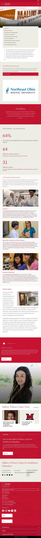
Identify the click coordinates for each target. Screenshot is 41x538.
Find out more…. (7, 74)
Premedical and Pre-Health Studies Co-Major (14, 210)
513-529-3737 (17, 470)
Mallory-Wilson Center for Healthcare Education (13, 7)
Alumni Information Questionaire (10, 42)
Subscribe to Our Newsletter (9, 34)
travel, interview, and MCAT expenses (26, 244)
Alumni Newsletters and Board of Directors (12, 40)
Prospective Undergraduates (32, 470)
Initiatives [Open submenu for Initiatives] (5, 527)
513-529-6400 (10, 504)
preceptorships (6, 243)
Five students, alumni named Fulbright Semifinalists (27, 423)
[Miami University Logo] (6, 4)
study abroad (30, 243)
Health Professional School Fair (20, 279)
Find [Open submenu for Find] (3, 531)
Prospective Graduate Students (31, 473)
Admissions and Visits (8, 30)
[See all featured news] (36, 407)
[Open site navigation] (38, 4)
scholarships (15, 244)
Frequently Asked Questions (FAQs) (10, 36)
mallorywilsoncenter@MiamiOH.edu (20, 472)
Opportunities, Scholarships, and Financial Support (13, 240)
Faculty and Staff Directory (9, 38)
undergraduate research (21, 243)
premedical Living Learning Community (16, 247)
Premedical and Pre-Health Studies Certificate (16, 214)
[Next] (4, 343)
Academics (5, 208)
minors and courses (28, 216)
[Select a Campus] (20, 490)
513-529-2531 (13, 502)
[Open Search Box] (38, 1)
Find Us (28, 475)
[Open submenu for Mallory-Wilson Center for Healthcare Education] (39, 7)
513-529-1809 (11, 501)
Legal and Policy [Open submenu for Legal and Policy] (7, 534)
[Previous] (2, 343)
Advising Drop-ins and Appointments (11, 32)
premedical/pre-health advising (11, 274)
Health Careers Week (29, 278)
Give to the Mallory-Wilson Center (10, 44)
